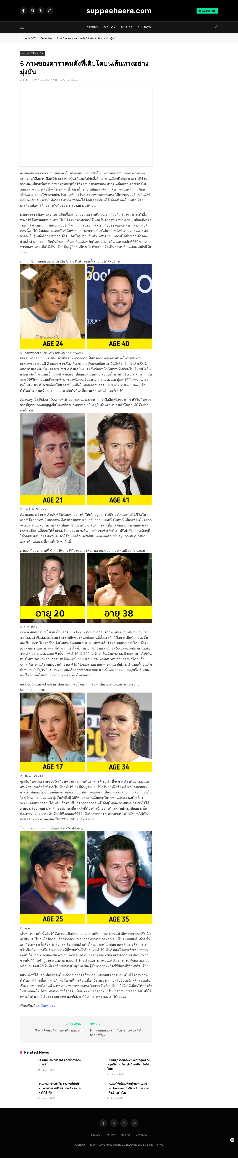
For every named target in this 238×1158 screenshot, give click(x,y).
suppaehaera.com (119, 10)
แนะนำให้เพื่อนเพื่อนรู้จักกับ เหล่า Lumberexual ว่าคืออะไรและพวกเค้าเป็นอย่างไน (128, 1088)
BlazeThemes (155, 1144)
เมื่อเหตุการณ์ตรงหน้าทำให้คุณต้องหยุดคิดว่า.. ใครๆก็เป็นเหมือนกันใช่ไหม (128, 1064)
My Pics (126, 27)
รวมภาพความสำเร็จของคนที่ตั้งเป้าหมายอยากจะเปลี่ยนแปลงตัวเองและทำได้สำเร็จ (60, 1088)
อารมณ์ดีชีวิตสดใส (32, 53)
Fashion (109, 27)
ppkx (26, 80)
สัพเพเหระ (48, 1005)
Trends (92, 27)
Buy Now (144, 27)
